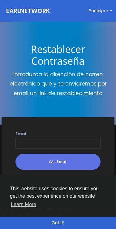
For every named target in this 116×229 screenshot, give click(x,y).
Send (58, 161)
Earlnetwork (28, 11)
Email (21, 134)
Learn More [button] (23, 204)
